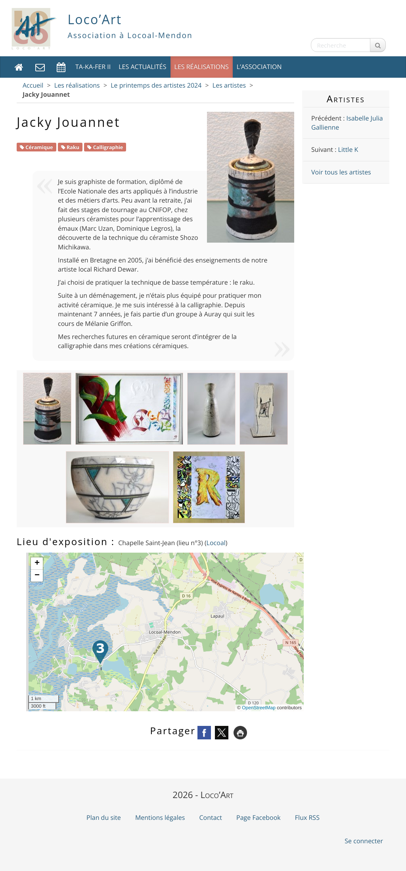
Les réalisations (201, 66)
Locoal (216, 542)
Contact (210, 817)
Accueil (33, 85)
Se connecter (364, 841)
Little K (348, 149)
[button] (100, 652)
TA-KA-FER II (93, 66)
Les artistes (229, 85)
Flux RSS (307, 817)
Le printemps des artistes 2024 (156, 85)
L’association (259, 66)
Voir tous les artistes (341, 172)
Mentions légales (160, 817)
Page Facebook (258, 817)
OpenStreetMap (259, 707)
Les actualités (142, 66)
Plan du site (103, 817)
